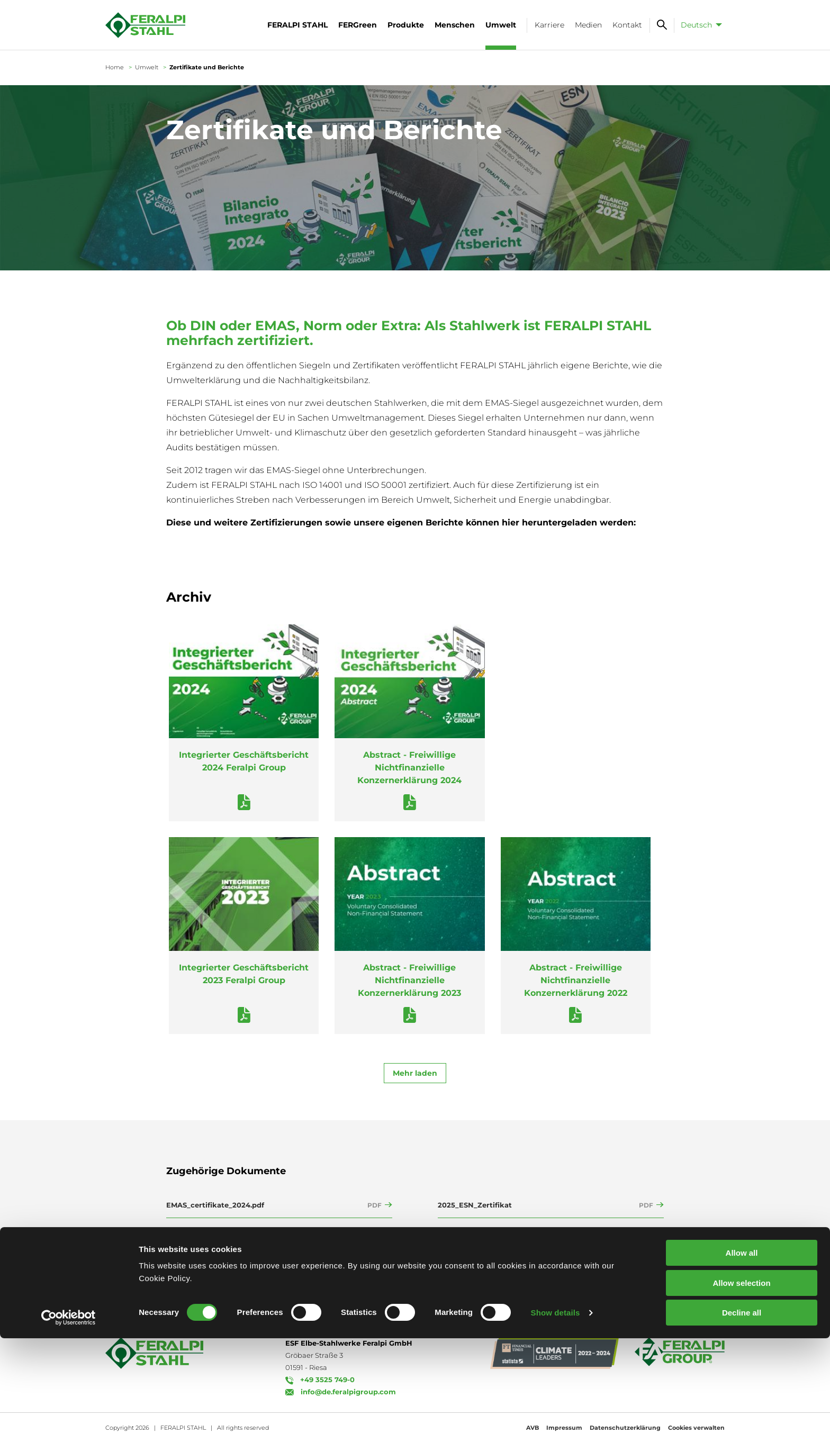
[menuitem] (699, 25)
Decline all (741, 1417)
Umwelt (146, 67)
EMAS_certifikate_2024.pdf (215, 1205)
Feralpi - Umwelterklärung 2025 (224, 1230)
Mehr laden (415, 1073)
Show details (555, 1417)
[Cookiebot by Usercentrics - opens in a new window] (68, 1422)
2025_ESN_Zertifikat (475, 1205)
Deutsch (696, 25)
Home (114, 67)
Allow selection (741, 1387)
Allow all (742, 1357)
